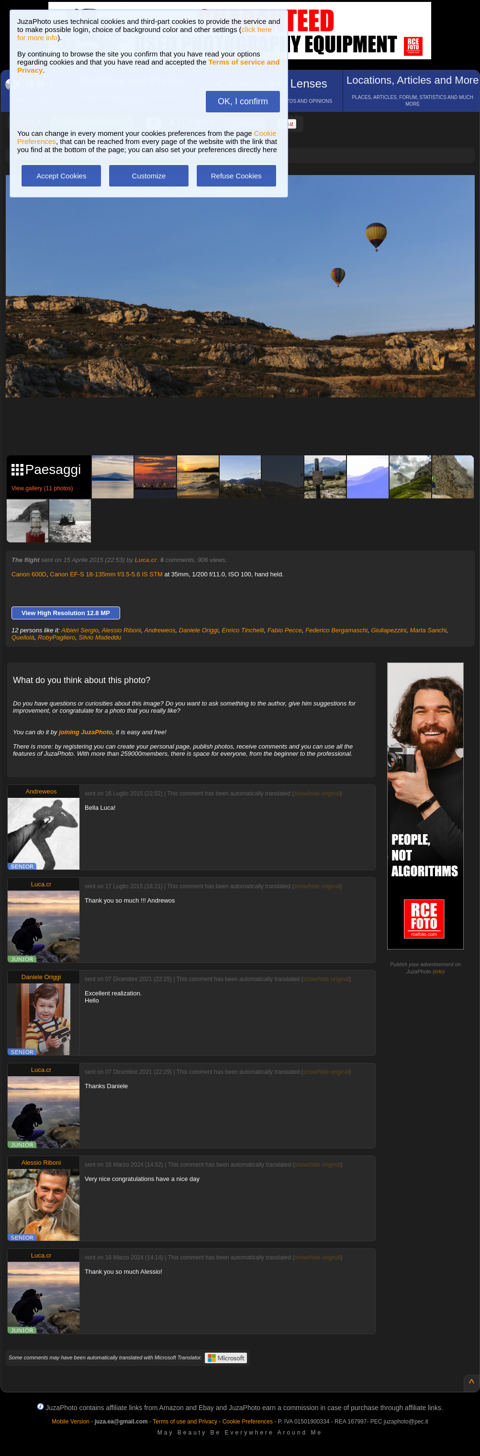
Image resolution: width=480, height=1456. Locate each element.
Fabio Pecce (285, 630)
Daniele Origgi (198, 630)
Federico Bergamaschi (336, 630)
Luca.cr (146, 559)
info (439, 971)
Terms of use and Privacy (185, 1421)
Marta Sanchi (428, 630)
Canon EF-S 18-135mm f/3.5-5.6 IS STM (106, 574)
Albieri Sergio (79, 630)
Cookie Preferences (248, 1421)
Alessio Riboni (121, 630)
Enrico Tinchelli (243, 630)
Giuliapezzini (388, 630)
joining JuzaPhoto (85, 732)
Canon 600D (28, 574)
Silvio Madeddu (99, 637)
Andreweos (160, 630)
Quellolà (22, 637)
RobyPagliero (56, 637)
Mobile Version (70, 1421)
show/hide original (317, 793)
